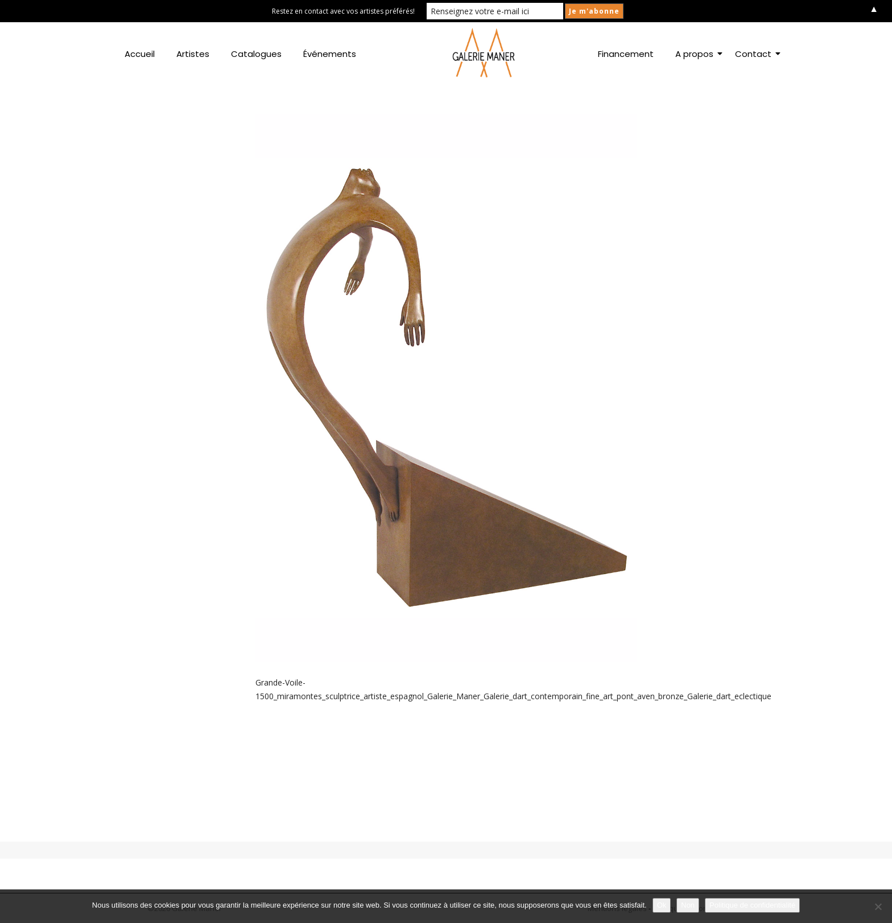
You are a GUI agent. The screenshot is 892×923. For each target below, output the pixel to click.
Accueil (140, 54)
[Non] (877, 906)
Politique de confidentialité (752, 905)
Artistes (192, 54)
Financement (626, 54)
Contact (755, 54)
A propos (696, 54)
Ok (662, 905)
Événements (329, 54)
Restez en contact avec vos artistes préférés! (343, 11)
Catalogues (256, 54)
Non (688, 905)
